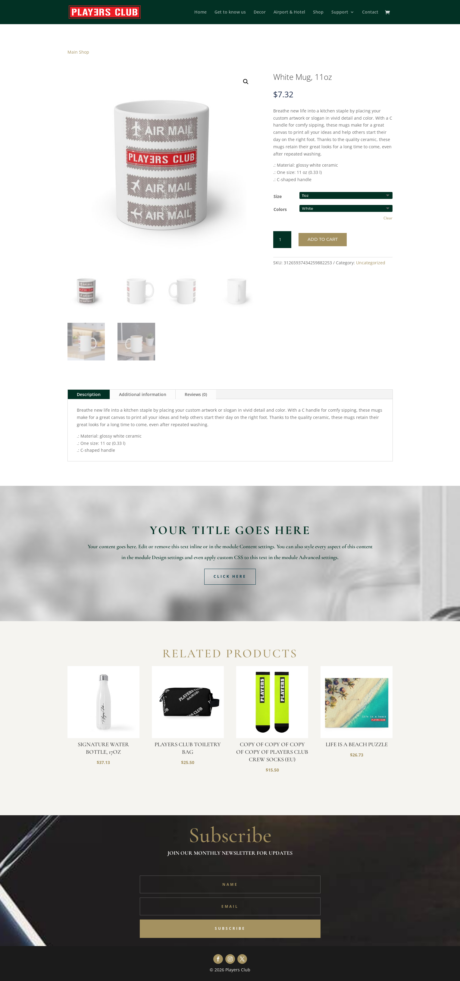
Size (278, 196)
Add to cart (323, 239)
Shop (318, 12)
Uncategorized (370, 263)
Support (339, 12)
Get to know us (230, 12)
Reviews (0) (196, 394)
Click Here (230, 576)
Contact (370, 12)
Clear (388, 218)
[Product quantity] (282, 239)
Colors (280, 209)
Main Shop (78, 52)
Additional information (142, 394)
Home (200, 12)
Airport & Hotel (289, 12)
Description (89, 394)
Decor (260, 12)
